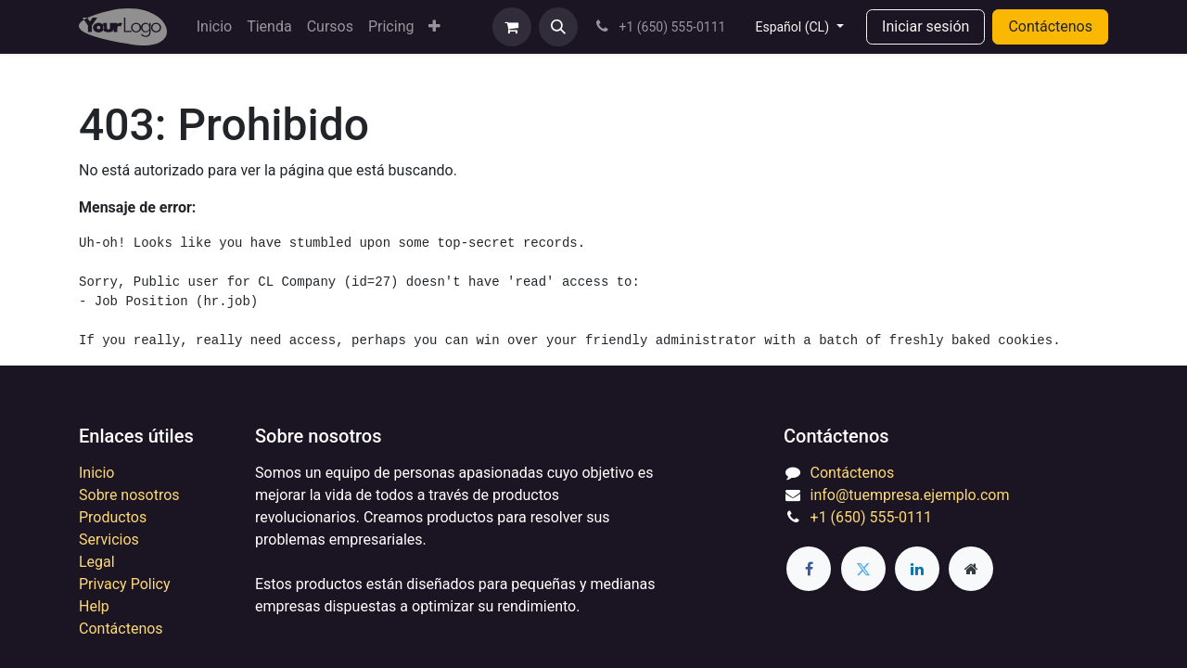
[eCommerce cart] (511, 26)
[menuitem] (214, 26)
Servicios (109, 539)
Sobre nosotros (129, 495)
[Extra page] (971, 568)
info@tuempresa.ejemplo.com (910, 495)
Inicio (96, 473)
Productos (113, 517)
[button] (558, 26)
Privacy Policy (125, 584)
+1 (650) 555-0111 (871, 517)
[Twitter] (863, 568)
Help (94, 606)
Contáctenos (1050, 26)
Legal (97, 562)
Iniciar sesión (925, 26)
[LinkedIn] (917, 568)
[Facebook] (808, 568)
